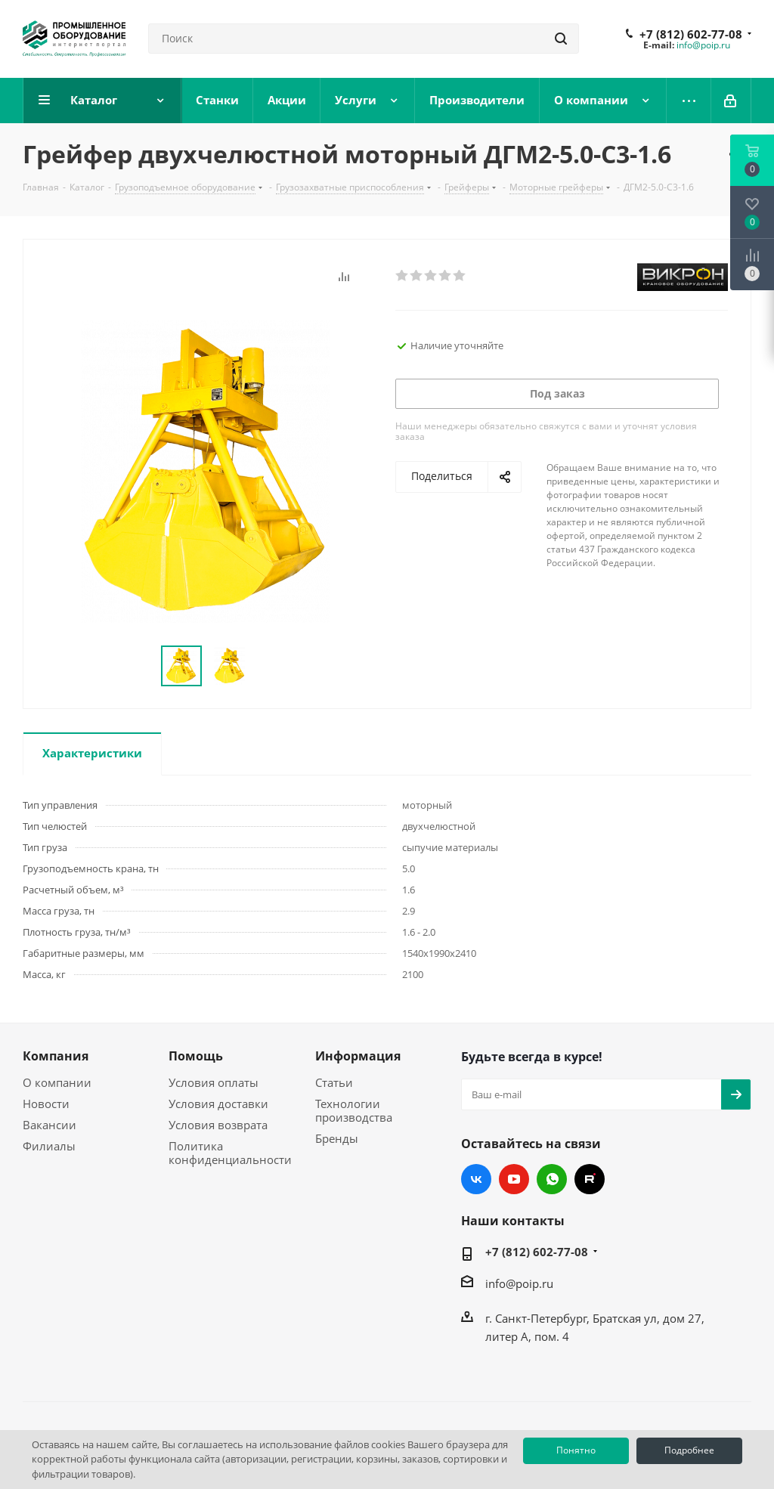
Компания (55, 1056)
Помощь (196, 1056)
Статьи (334, 1082)
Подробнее (689, 1450)
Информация (358, 1056)
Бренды (336, 1138)
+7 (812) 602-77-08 (690, 34)
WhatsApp (552, 1179)
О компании (57, 1082)
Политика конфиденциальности (230, 1152)
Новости (46, 1103)
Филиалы (49, 1145)
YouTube (514, 1179)
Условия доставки (218, 1103)
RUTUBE (589, 1179)
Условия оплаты (214, 1082)
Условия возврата (218, 1124)
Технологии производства (353, 1110)
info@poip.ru (703, 45)
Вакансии (49, 1124)
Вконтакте (476, 1179)
